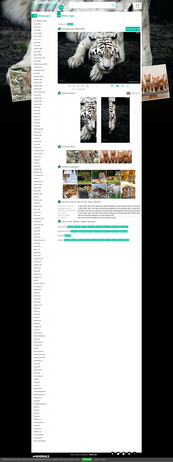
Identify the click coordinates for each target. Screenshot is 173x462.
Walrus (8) (37, 271)
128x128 (108, 240)
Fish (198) (37, 73)
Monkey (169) (38, 82)
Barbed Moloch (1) (39, 394)
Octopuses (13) (38, 258)
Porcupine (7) (38, 286)
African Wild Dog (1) (40, 391)
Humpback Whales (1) (40, 404)
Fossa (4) (36, 329)
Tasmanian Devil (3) (39, 354)
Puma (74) (37, 122)
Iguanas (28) (37, 187)
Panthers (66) (38, 135)
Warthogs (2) (37, 388)
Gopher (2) (37, 366)
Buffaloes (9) (37, 265)
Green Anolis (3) (38, 351)
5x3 (135, 93)
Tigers (70, 24)
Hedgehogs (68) (38, 129)
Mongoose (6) (38, 305)
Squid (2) (36, 379)
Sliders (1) (37, 425)
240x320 (81, 240)
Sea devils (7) (38, 289)
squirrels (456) (38, 48)
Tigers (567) (37, 39)
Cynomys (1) (37, 397)
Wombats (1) (37, 431)
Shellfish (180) (38, 79)
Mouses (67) (37, 132)
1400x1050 (115, 227)
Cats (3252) (37, 30)
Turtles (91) (37, 113)
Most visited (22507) (40, 441)
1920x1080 (115, 231)
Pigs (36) (36, 163)
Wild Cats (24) (38, 206)
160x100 (94, 240)
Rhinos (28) (37, 190)
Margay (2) (37, 373)
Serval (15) (37, 243)
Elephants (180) (38, 76)
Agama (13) (37, 252)
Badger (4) (37, 323)
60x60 (127, 240)
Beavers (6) (37, 295)
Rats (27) (36, 197)
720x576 (77, 227)
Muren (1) (36, 410)
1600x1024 (98, 231)
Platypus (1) (37, 419)
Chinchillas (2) (38, 360)
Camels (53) (37, 147)
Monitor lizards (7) (39, 283)
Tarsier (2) (37, 382)
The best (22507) (38, 434)
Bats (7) (36, 280)
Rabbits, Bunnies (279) (40, 64)
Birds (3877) (37, 27)
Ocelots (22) (37, 212)
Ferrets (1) (37, 400)
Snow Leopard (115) (40, 92)
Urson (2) (36, 385)
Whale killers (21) (39, 218)
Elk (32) (36, 178)
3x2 (132, 93)
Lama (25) (37, 203)
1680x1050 (106, 231)
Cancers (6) (37, 299)
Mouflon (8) (37, 268)
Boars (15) (37, 234)
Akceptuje (86, 459)
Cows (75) (37, 119)
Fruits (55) (37, 144)
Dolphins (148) (38, 85)
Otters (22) (37, 215)
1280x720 (74, 231)
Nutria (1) (36, 413)
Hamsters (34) (38, 172)
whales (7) (37, 292)
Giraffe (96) (37, 107)
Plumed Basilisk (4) (39, 336)
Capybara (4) (37, 326)
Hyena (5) (36, 311)
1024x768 (91, 227)
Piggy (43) (37, 160)
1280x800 (82, 231)
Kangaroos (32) (38, 181)
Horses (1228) (38, 36)
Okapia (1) (37, 416)
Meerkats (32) (38, 184)
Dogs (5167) (37, 24)
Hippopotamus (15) (39, 240)
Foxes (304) (37, 61)
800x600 (84, 227)
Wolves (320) (37, 54)
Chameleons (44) (39, 150)
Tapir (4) (36, 348)
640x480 (70, 227)
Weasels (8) (37, 274)
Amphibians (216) (39, 70)
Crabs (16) (37, 231)
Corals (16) (37, 227)
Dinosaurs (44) (38, 153)
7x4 (139, 93)
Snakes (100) (37, 104)
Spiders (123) (38, 88)
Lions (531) (37, 45)
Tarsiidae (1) (37, 428)
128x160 (101, 240)
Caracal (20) (37, 221)
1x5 (128, 93)
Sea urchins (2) (38, 376)
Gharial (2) (37, 363)
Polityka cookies (99, 459)
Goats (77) (37, 116)
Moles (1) (36, 407)
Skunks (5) (37, 314)
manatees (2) (37, 370)
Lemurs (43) (37, 156)
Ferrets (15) (37, 237)
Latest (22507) (38, 438)
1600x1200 (124, 227)
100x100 (121, 240)
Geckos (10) (37, 261)
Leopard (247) (38, 67)
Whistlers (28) (38, 193)
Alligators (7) (37, 277)
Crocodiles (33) (38, 175)
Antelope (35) (38, 169)
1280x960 (99, 227)
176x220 (88, 240)
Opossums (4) (38, 332)
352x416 (67, 240)
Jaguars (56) (37, 141)
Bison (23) (37, 209)
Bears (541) (37, 42)
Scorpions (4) (38, 345)
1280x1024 (107, 227)
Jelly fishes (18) (38, 224)
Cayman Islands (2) (39, 357)
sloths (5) (36, 317)
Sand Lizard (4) (38, 342)
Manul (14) (37, 249)
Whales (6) (37, 308)
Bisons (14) (37, 246)
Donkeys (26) (37, 200)
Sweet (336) (37, 51)
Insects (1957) (38, 33)
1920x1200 (123, 231)
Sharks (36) (37, 166)
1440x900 (89, 231)
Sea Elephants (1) (39, 422)
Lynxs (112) (37, 95)
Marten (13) (37, 255)
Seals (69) (37, 126)
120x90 (114, 240)
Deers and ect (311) (39, 58)
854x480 (68, 236)
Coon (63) (37, 138)
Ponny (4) (36, 339)
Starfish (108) (38, 98)
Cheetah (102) (38, 101)
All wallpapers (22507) (40, 21)
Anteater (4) (37, 320)
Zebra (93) (37, 110)
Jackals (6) (37, 302)
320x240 (74, 240)
